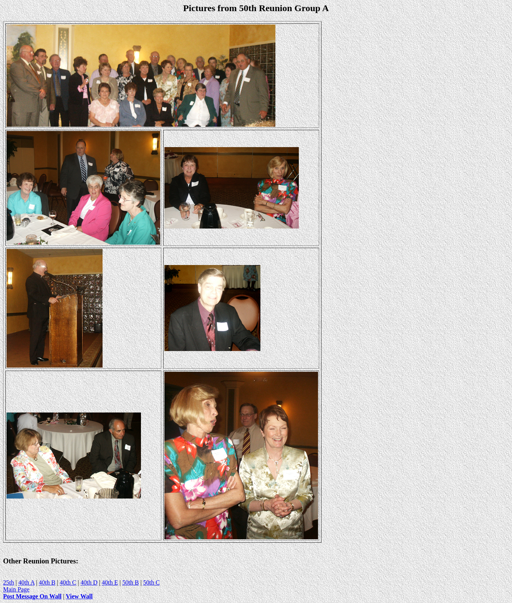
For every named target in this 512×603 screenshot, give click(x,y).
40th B (47, 582)
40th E (110, 582)
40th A (26, 582)
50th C (151, 582)
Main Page (16, 589)
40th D (89, 582)
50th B (130, 582)
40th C (68, 582)
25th (8, 582)
